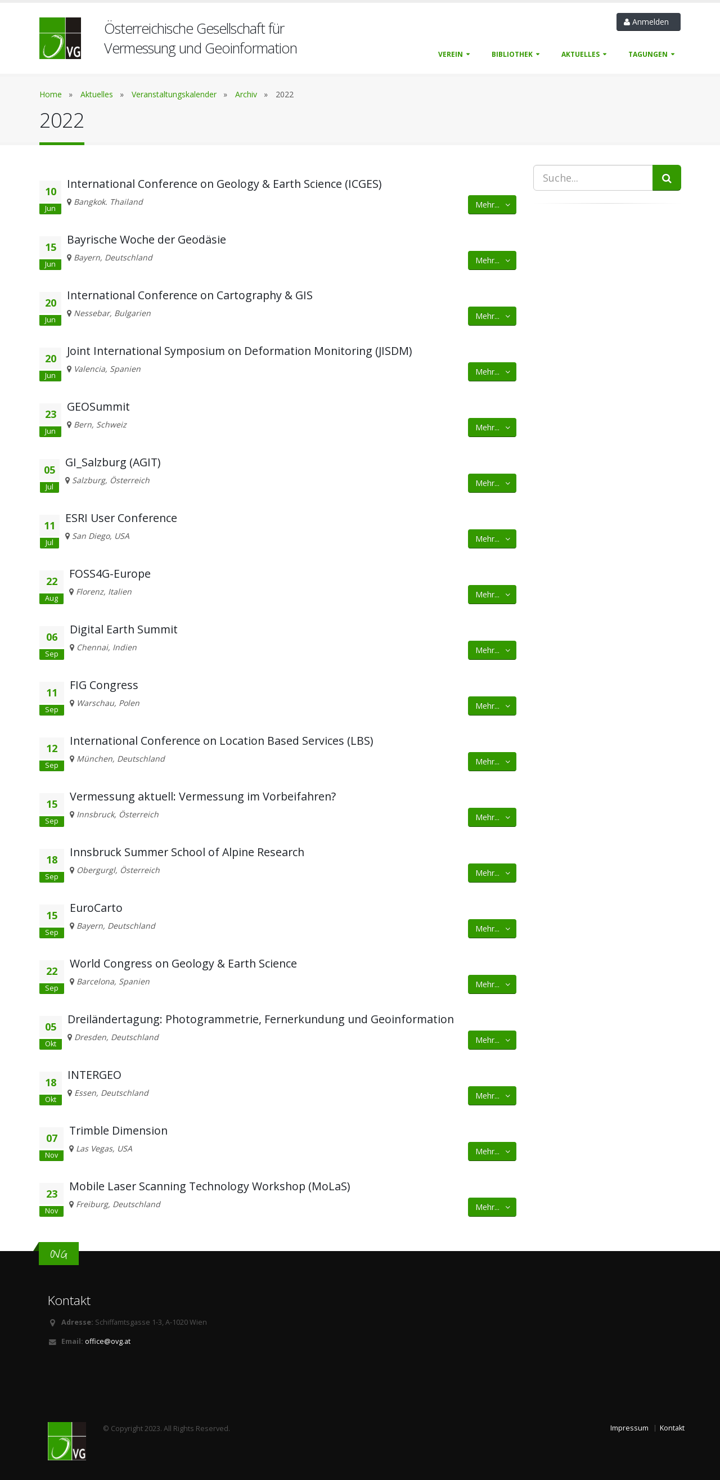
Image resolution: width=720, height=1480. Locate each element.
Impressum (629, 1428)
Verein (450, 54)
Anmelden (648, 21)
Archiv (246, 94)
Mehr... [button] (493, 204)
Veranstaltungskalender (174, 94)
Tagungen (648, 54)
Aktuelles (580, 54)
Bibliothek (512, 54)
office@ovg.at (107, 1341)
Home (50, 94)
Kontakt (672, 1428)
